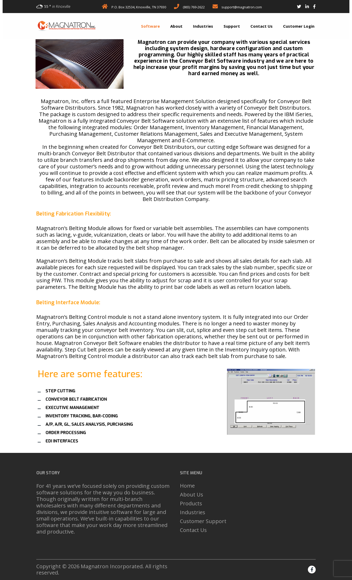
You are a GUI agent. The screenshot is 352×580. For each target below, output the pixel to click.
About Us (191, 494)
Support (232, 26)
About (176, 26)
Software (150, 26)
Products (191, 503)
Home (187, 485)
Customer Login (298, 26)
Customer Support (203, 521)
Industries (203, 26)
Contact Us (261, 26)
